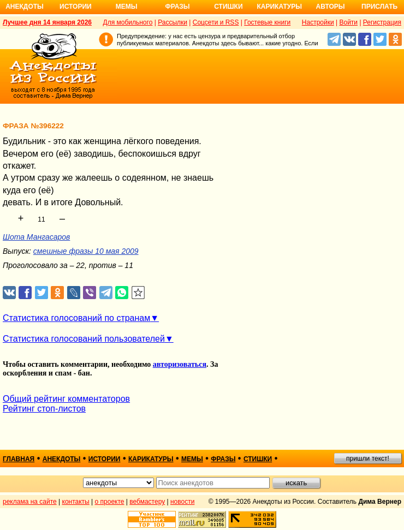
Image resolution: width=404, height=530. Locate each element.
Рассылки (172, 22)
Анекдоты (24, 6)
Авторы (330, 6)
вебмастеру (147, 501)
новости (182, 501)
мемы (192, 459)
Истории (76, 6)
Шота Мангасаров (36, 237)
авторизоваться (179, 364)
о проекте (109, 501)
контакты (76, 501)
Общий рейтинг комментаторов (66, 398)
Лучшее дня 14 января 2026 (47, 22)
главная (18, 459)
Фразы (177, 6)
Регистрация (382, 22)
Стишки (228, 6)
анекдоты (62, 459)
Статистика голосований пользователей (84, 338)
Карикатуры (279, 6)
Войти (348, 22)
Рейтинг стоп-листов (44, 408)
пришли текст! (367, 458)
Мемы (127, 6)
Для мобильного (128, 22)
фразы (223, 459)
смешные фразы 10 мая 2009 (86, 251)
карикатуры (151, 459)
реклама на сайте (30, 501)
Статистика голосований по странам (76, 318)
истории (104, 459)
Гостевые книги (267, 22)
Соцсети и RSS (216, 22)
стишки (257, 459)
